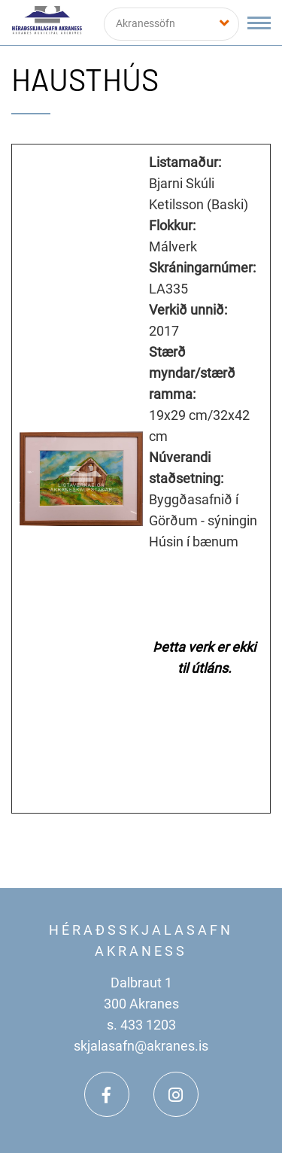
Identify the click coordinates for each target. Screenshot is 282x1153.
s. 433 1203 (141, 1025)
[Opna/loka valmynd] (259, 23)
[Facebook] (106, 1094)
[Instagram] (176, 1094)
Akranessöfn (145, 23)
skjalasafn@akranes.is (141, 1046)
